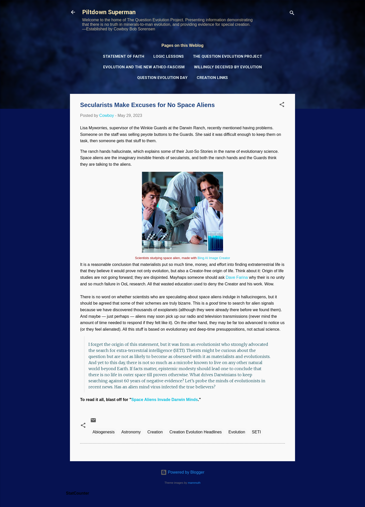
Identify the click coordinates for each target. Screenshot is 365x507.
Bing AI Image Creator (214, 258)
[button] (282, 105)
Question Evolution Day (162, 77)
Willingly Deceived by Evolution (228, 67)
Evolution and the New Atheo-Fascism (144, 67)
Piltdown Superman (109, 12)
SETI (256, 432)
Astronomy (131, 432)
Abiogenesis (104, 432)
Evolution (236, 432)
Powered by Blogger (183, 472)
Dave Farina (237, 277)
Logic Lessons (168, 56)
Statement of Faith (123, 56)
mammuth (194, 482)
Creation (155, 432)
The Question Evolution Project (227, 56)
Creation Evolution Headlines (195, 432)
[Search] (292, 14)
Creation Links (212, 77)
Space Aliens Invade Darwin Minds (164, 399)
